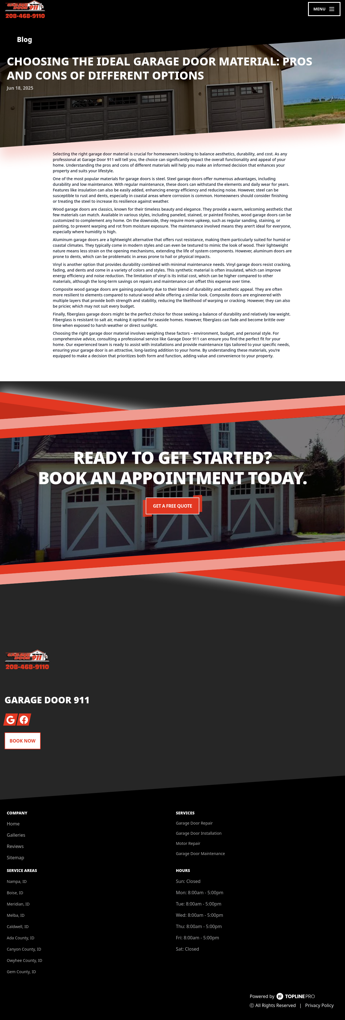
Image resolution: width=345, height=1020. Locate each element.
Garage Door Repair (194, 823)
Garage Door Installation (199, 833)
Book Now (23, 741)
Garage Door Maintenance (200, 853)
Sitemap (15, 857)
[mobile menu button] (324, 9)
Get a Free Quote (172, 506)
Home (13, 824)
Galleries (16, 835)
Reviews (15, 846)
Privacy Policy (319, 1005)
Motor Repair (188, 843)
